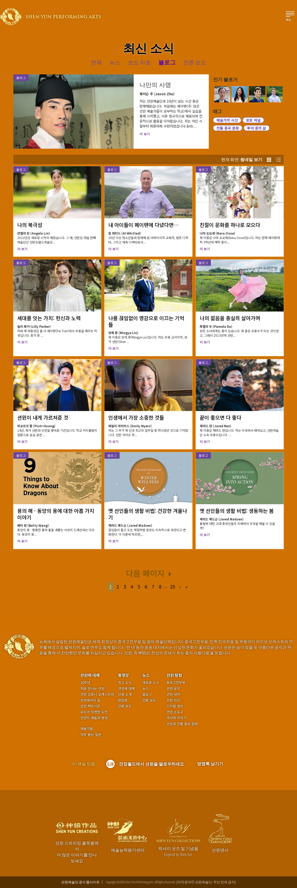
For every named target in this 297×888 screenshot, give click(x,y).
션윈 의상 (173, 700)
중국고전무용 (175, 682)
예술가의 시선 (227, 120)
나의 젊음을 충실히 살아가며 (230, 318)
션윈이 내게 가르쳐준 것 (42, 417)
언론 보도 (125, 706)
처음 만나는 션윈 (92, 688)
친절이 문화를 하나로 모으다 (230, 225)
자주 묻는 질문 (90, 734)
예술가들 (86, 728)
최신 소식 (125, 682)
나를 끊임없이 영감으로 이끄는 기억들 (146, 321)
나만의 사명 (155, 85)
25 (172, 586)
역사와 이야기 (176, 717)
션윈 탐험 (174, 675)
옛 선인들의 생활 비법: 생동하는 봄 (237, 510)
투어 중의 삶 (256, 128)
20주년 (85, 682)
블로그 (21, 169)
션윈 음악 (173, 688)
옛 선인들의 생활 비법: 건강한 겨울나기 (147, 514)
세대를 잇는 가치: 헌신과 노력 (49, 318)
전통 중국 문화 (227, 128)
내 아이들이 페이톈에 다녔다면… (143, 225)
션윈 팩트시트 (90, 706)
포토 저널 (253, 120)
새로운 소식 (150, 682)
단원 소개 (125, 694)
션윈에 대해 (90, 675)
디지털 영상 (174, 706)
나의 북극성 (29, 225)
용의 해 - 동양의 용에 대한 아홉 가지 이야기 (55, 514)
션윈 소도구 (174, 712)
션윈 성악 (173, 694)
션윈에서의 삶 (90, 700)
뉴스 (146, 675)
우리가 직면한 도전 (94, 712)
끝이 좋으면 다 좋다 (220, 417)
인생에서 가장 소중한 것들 (136, 417)
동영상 (123, 675)
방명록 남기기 (210, 764)
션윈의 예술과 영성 (94, 717)
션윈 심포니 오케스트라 (97, 694)
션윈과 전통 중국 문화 (182, 724)
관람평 (122, 700)
